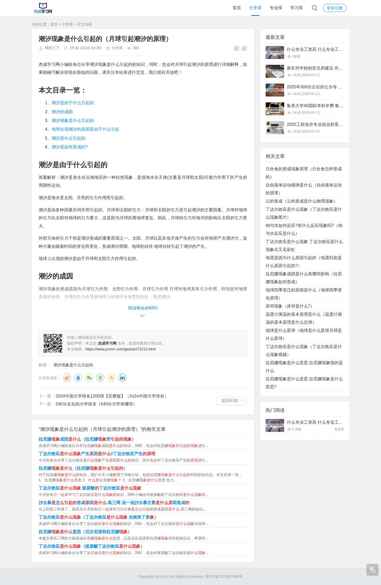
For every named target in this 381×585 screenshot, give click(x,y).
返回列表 (229, 400)
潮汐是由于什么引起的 (73, 102)
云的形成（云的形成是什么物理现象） (302, 201)
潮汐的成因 (62, 111)
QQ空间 (111, 378)
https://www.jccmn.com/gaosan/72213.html (120, 349)
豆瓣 (100, 378)
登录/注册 (335, 8)
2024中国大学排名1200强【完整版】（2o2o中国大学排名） (112, 396)
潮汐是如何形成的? (70, 147)
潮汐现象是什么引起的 (73, 120)
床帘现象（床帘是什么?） (290, 306)
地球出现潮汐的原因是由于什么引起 (85, 129)
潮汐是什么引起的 (68, 138)
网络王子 (52, 48)
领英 (122, 378)
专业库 (276, 8)
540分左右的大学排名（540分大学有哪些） (96, 404)
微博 (67, 378)
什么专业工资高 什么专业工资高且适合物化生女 (332, 49)
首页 (237, 8)
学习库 (296, 8)
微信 (89, 378)
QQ (78, 378)
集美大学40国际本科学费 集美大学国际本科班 (330, 105)
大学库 (255, 8)
